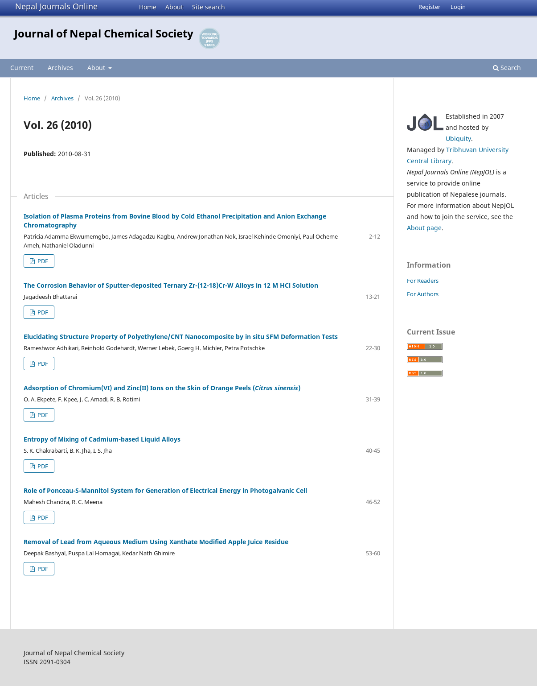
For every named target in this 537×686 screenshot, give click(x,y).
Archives (60, 67)
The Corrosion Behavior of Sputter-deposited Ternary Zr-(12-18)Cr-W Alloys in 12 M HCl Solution (171, 285)
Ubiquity (458, 138)
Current (21, 67)
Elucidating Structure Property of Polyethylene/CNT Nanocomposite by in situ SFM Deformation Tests (181, 336)
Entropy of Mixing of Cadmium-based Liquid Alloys (102, 439)
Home (147, 7)
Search (507, 67)
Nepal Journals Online (56, 6)
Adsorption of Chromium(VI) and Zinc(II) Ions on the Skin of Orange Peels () (162, 388)
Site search (208, 7)
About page (424, 227)
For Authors (423, 294)
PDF (42, 261)
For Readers (423, 281)
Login (458, 7)
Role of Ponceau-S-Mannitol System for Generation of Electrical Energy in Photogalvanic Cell (165, 490)
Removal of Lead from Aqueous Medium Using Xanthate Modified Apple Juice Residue (156, 541)
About (174, 7)
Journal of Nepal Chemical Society (103, 33)
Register (429, 7)
